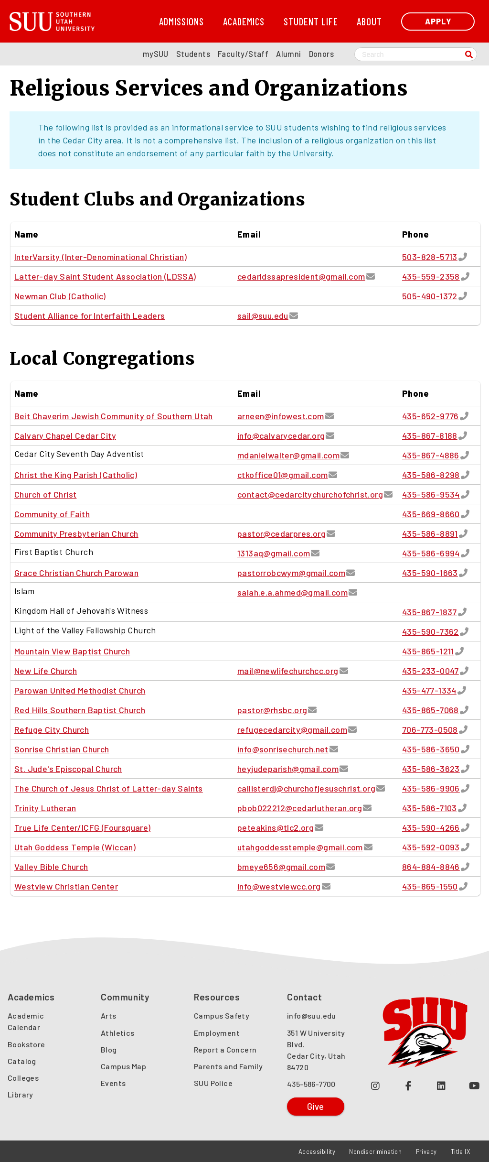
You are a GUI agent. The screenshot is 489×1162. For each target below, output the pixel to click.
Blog (109, 1049)
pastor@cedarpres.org (281, 533)
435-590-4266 (431, 827)
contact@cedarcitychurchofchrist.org (310, 494)
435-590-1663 (430, 572)
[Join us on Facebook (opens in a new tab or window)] (409, 1085)
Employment (217, 1032)
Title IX (460, 1151)
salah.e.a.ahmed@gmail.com (292, 592)
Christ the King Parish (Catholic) (75, 474)
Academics (244, 21)
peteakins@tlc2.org (275, 827)
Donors (321, 53)
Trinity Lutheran (45, 808)
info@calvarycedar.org (281, 435)
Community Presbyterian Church (76, 533)
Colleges (23, 1077)
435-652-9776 (430, 416)
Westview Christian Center (66, 886)
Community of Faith (52, 514)
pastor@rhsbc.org (272, 710)
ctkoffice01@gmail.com (282, 474)
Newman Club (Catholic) (60, 296)
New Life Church (45, 670)
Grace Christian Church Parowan (76, 572)
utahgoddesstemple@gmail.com (300, 847)
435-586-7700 (311, 1083)
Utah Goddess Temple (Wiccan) (75, 847)
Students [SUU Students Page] (193, 53)
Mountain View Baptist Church (72, 651)
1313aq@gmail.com (273, 553)
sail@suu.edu (262, 315)
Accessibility (316, 1151)
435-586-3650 (431, 749)
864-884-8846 (431, 866)
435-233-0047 (430, 670)
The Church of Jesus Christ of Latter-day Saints (108, 788)
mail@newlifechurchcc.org (288, 670)
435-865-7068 (430, 710)
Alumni (288, 53)
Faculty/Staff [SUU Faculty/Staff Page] (243, 53)
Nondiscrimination (375, 1151)
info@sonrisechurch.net (283, 749)
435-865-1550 (430, 886)
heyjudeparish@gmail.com (288, 768)
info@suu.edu (311, 1015)
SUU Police (213, 1082)
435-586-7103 (429, 808)
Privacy (426, 1151)
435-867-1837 (429, 612)
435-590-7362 (430, 631)
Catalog (22, 1060)
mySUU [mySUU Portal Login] (156, 53)
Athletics (118, 1032)
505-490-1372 (429, 296)
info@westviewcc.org (279, 886)
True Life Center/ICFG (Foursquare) (82, 827)
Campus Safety (221, 1015)
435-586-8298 (431, 474)
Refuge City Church (51, 729)
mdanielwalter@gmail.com (288, 455)
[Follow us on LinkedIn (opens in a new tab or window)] (441, 1085)
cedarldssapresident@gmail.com (301, 276)
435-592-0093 (431, 847)
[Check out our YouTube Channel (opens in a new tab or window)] (474, 1085)
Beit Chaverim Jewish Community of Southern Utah (113, 416)
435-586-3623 (431, 768)
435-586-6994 (431, 553)
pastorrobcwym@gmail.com (291, 572)
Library (20, 1094)
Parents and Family (228, 1066)
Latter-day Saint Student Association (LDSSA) (105, 276)
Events (113, 1082)
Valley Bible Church (51, 866)
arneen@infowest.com (280, 416)
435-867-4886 (430, 455)
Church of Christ (45, 494)
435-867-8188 (429, 435)
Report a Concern (225, 1049)
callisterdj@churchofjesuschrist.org (306, 788)
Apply (438, 21)
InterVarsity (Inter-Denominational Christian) (100, 256)
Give (315, 1106)
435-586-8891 (430, 533)
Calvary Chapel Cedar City (65, 435)
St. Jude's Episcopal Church (68, 768)
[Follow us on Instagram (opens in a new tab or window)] (376, 1085)
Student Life (311, 21)
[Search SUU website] (415, 54)
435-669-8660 (431, 514)
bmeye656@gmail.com (281, 866)
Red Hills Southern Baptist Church (79, 710)
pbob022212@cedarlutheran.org (299, 808)
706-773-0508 (430, 729)
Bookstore (26, 1044)
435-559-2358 (431, 276)
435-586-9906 (431, 788)
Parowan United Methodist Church (79, 690)
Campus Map (123, 1066)
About (369, 21)
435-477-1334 (429, 690)
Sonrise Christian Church (61, 749)
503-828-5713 (429, 256)
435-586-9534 (431, 494)
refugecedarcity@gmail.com (292, 729)
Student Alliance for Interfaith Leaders (89, 315)
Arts (109, 1015)
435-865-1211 (428, 651)
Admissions (181, 21)
